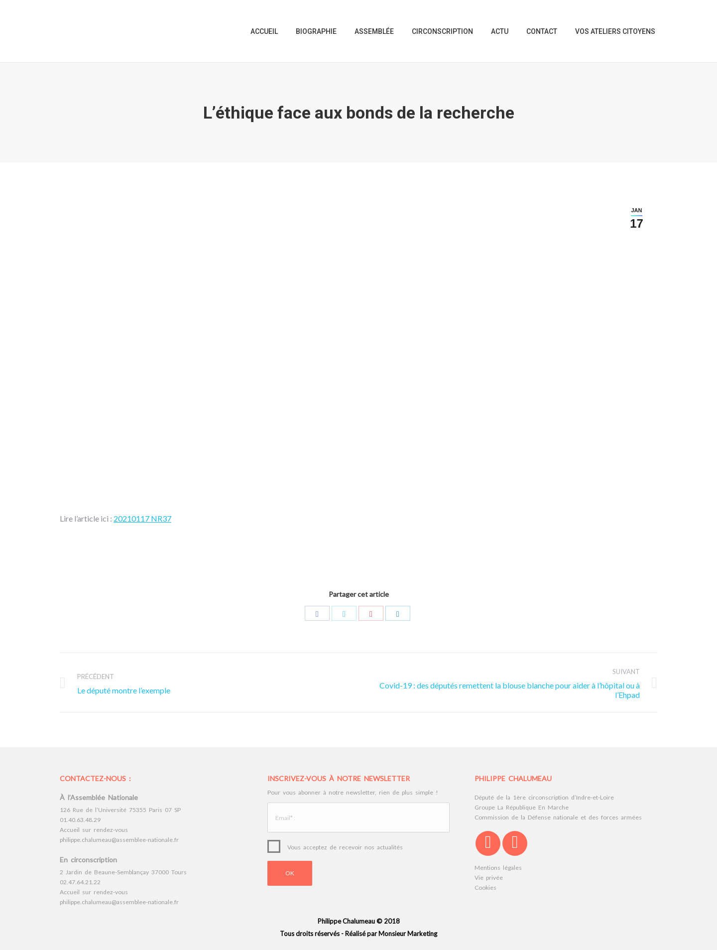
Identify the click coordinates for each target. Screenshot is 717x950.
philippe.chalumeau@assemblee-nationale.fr (119, 839)
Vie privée (489, 877)
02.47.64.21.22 (80, 882)
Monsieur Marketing (407, 934)
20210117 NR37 (142, 518)
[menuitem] (264, 31)
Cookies (485, 887)
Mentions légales (498, 867)
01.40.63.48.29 (80, 819)
